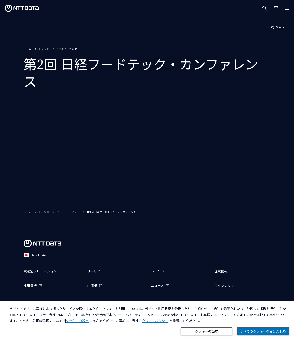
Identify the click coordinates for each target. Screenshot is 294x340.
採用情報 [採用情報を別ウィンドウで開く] (30, 285)
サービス (93, 271)
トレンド (44, 49)
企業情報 (221, 271)
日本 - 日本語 (35, 255)
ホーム (27, 49)
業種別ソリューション (40, 271)
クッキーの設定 (206, 331)
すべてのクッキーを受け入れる (263, 331)
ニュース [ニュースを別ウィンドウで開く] (157, 285)
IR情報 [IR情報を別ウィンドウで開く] (92, 285)
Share (277, 27)
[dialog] (147, 320)
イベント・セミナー (68, 49)
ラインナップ (224, 285)
